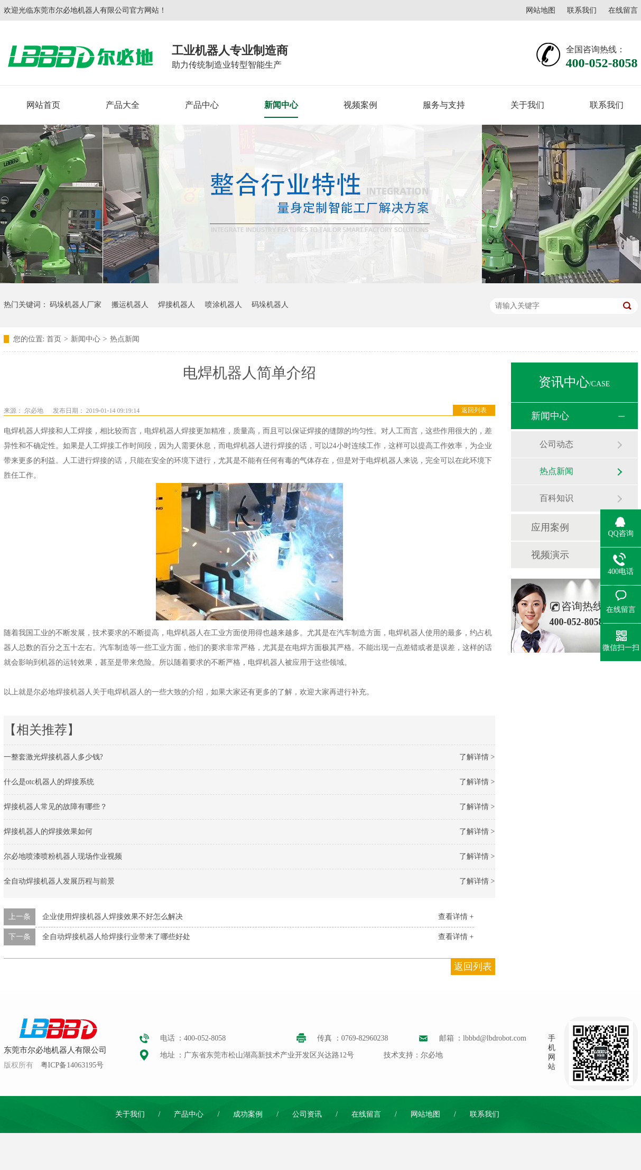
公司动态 (556, 444)
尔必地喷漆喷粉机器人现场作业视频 (63, 856)
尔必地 (33, 410)
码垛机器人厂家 (75, 305)
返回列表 (474, 410)
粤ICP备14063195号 (72, 1065)
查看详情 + (455, 917)
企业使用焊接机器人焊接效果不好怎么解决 (112, 917)
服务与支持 (444, 104)
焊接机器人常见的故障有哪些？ (55, 807)
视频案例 (360, 104)
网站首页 (43, 104)
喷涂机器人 (223, 305)
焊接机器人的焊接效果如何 (48, 831)
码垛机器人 (270, 305)
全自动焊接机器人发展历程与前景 (59, 881)
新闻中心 (281, 104)
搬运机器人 (130, 305)
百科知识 (556, 498)
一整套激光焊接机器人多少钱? (53, 757)
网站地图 (540, 10)
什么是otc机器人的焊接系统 (49, 782)
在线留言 (623, 10)
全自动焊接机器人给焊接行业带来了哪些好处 (116, 937)
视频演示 (550, 555)
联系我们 (582, 10)
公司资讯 (307, 1114)
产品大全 (123, 104)
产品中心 (202, 104)
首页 (54, 339)
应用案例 (550, 527)
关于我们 (527, 104)
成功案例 (248, 1114)
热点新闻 (125, 339)
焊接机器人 (176, 305)
